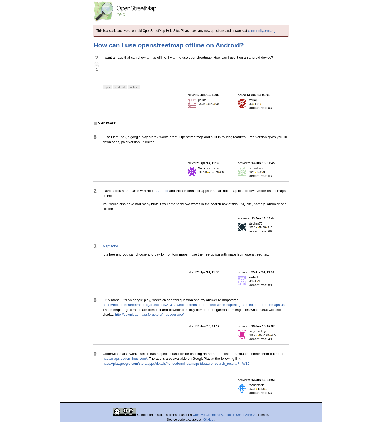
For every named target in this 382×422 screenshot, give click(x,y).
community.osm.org (262, 31)
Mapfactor (110, 246)
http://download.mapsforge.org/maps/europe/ (149, 314)
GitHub (208, 419)
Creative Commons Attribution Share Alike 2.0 (225, 415)
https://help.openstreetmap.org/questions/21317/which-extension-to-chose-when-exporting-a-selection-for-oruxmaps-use (194, 305)
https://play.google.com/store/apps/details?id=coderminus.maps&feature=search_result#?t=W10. (176, 364)
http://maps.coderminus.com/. (125, 359)
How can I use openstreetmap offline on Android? (169, 45)
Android (162, 191)
